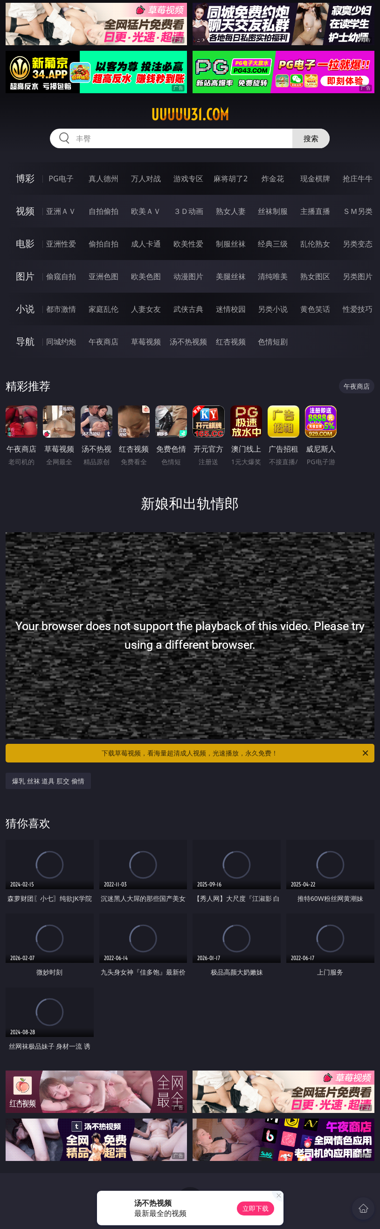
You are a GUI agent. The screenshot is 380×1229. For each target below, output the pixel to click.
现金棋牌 (315, 178)
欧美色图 (146, 276)
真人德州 (103, 178)
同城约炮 (61, 341)
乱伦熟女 (315, 244)
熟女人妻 (231, 211)
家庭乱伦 (103, 309)
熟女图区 (315, 276)
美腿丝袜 (231, 276)
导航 (25, 341)
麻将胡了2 (231, 178)
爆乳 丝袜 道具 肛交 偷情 (48, 780)
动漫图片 (188, 276)
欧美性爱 (188, 244)
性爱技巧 (358, 309)
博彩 (25, 178)
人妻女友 (146, 309)
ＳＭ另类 (358, 211)
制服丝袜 (231, 244)
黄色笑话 (315, 309)
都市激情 (61, 309)
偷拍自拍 (103, 244)
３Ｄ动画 (188, 211)
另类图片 (358, 276)
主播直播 (315, 211)
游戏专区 (188, 178)
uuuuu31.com (190, 114)
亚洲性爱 (61, 244)
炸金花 (273, 178)
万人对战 (146, 178)
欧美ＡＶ (146, 211)
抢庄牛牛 (358, 178)
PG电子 (60, 178)
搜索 (311, 138)
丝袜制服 (273, 211)
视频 (25, 211)
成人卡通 (146, 244)
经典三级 (273, 244)
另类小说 (273, 309)
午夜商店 (103, 341)
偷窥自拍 (61, 276)
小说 (25, 308)
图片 (25, 276)
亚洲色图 (103, 276)
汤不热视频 (188, 341)
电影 (25, 243)
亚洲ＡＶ (61, 211)
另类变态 (358, 244)
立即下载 (255, 1208)
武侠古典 (188, 309)
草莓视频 (146, 341)
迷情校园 (231, 309)
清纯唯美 (273, 276)
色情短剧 (273, 341)
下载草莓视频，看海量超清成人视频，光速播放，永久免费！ (235, 753)
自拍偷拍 (103, 211)
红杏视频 (231, 341)
